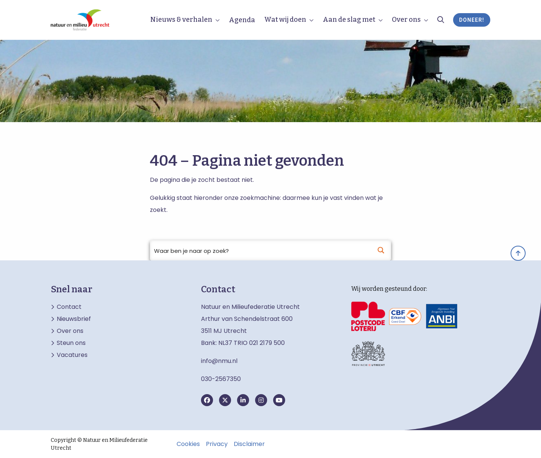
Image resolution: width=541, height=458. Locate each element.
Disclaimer (249, 444)
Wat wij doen (285, 19)
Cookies (188, 444)
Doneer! (471, 20)
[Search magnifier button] (381, 250)
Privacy (217, 444)
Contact (69, 307)
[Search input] (260, 250)
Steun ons (71, 343)
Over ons (406, 19)
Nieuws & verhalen (181, 19)
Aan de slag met (349, 19)
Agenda (242, 20)
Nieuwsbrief (74, 319)
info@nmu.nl (219, 361)
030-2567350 (221, 379)
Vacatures (72, 355)
